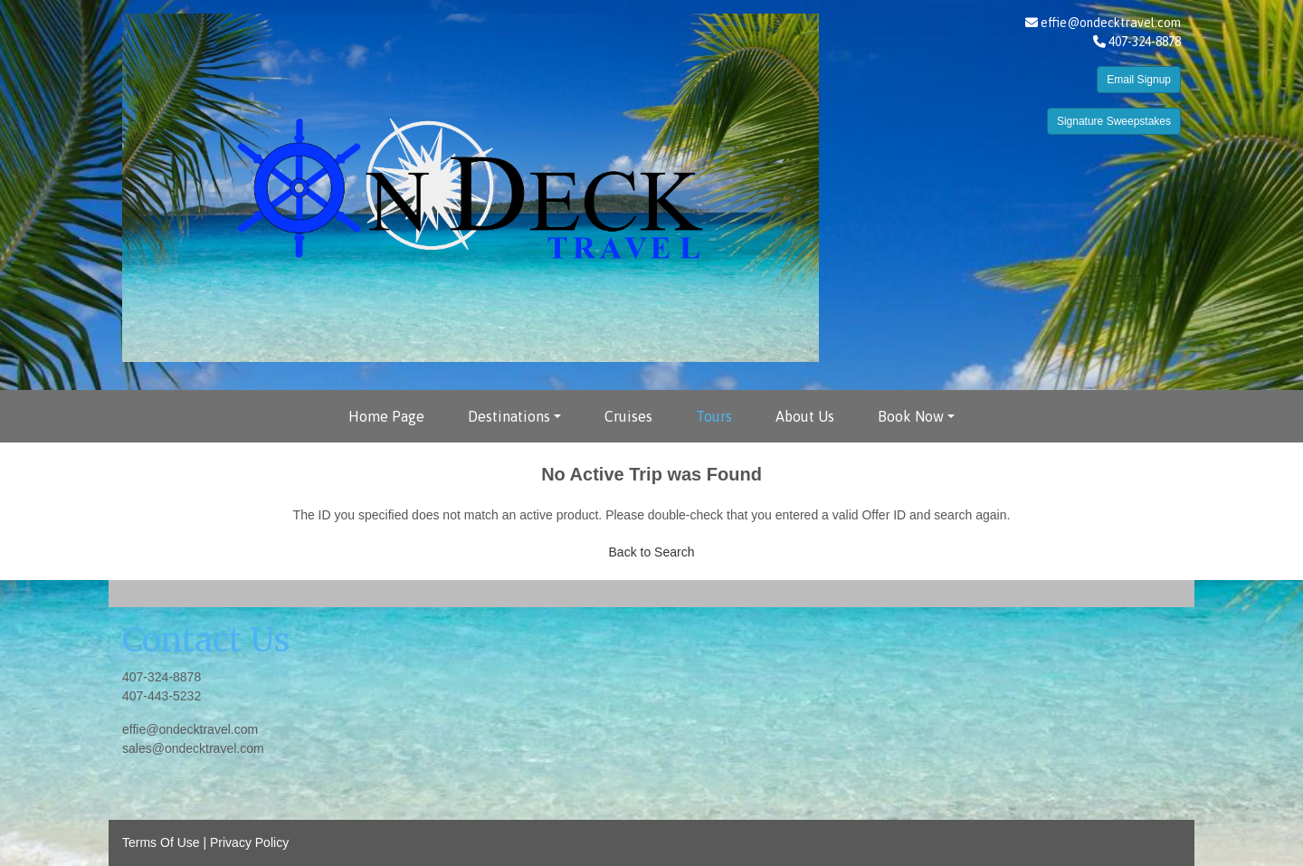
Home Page (386, 416)
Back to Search (652, 552)
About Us (804, 416)
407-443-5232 (161, 696)
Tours (714, 416)
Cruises (628, 416)
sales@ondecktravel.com (193, 748)
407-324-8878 (161, 677)
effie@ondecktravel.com (1111, 22)
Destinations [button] (509, 416)
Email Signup (1139, 79)
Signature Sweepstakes (1114, 121)
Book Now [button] (911, 416)
